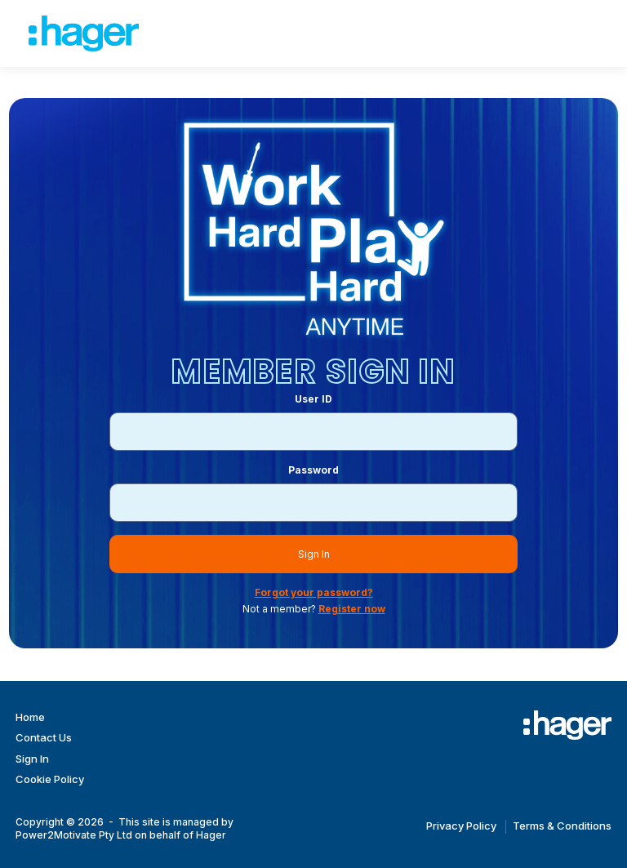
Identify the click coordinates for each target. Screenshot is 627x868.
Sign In (314, 554)
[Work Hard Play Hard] (567, 725)
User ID (313, 399)
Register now (351, 609)
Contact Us (44, 737)
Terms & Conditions (562, 825)
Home (30, 716)
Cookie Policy (50, 779)
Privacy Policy (461, 825)
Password (313, 470)
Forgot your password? (314, 592)
